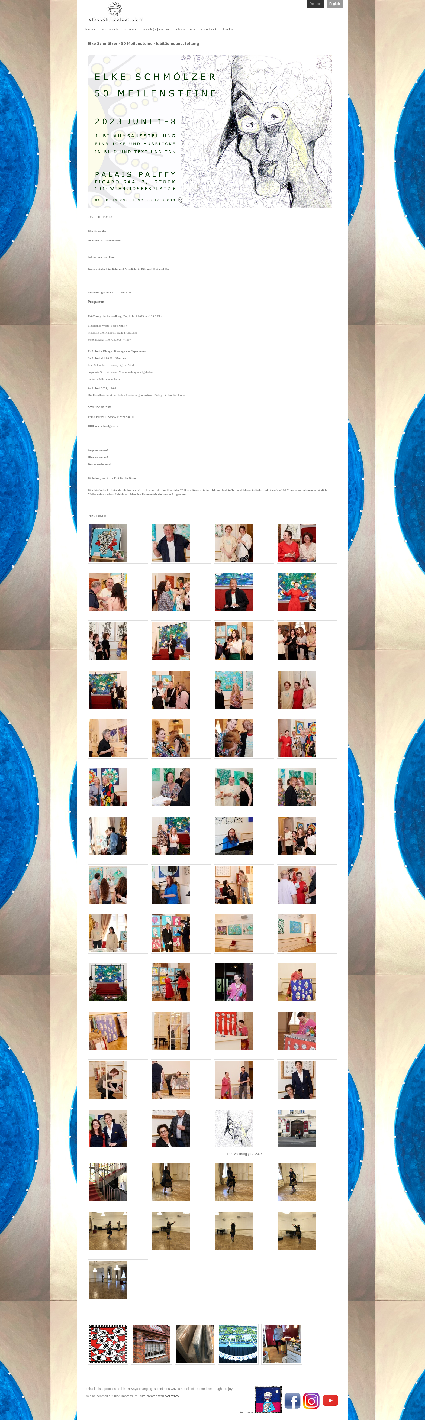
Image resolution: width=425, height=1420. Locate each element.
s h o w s (130, 29)
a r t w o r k (110, 29)
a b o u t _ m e (185, 29)
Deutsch (315, 4)
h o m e (90, 29)
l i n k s (228, 29)
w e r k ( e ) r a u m (156, 29)
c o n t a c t (208, 29)
